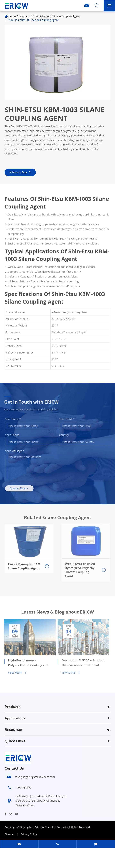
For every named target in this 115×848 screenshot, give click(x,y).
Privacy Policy (29, 834)
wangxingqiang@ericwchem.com (35, 777)
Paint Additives (42, 16)
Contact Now (21, 488)
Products (24, 16)
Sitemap (10, 834)
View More (14, 673)
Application (15, 718)
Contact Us (14, 768)
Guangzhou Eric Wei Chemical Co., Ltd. (43, 827)
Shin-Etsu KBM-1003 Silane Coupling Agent (33, 20)
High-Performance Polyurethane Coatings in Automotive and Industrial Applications (26, 663)
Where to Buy (20, 172)
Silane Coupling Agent (66, 16)
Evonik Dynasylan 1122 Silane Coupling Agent (24, 564)
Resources (14, 729)
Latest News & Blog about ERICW (57, 614)
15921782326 (23, 788)
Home (12, 16)
